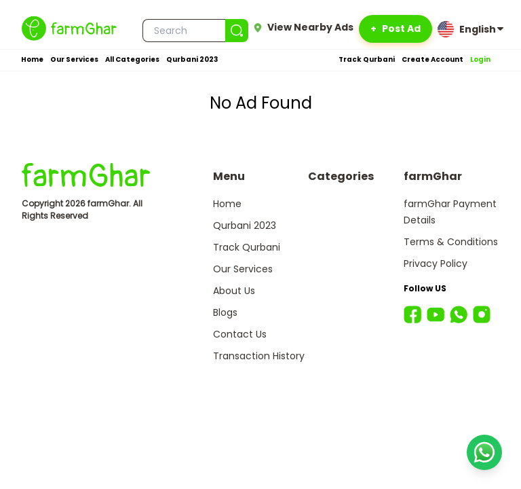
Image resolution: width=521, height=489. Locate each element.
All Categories (132, 59)
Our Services (74, 59)
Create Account (432, 59)
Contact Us (240, 334)
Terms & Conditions (451, 242)
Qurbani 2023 (192, 59)
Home (32, 59)
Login (480, 59)
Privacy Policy (435, 263)
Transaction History (259, 356)
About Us (234, 290)
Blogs (225, 312)
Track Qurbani (367, 59)
